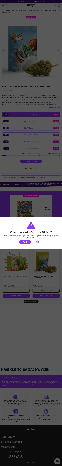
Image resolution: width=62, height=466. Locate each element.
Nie (37, 242)
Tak (25, 242)
